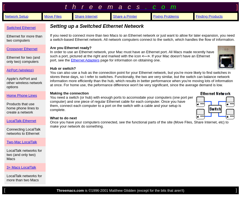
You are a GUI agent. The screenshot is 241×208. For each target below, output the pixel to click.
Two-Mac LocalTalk (22, 142)
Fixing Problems (166, 16)
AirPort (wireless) (20, 70)
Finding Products (209, 16)
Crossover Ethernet (22, 49)
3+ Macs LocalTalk (21, 167)
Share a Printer (125, 16)
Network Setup (16, 16)
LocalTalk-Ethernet (21, 121)
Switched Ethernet (21, 28)
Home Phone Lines (22, 95)
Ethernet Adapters (85, 60)
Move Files (53, 16)
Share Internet (86, 16)
